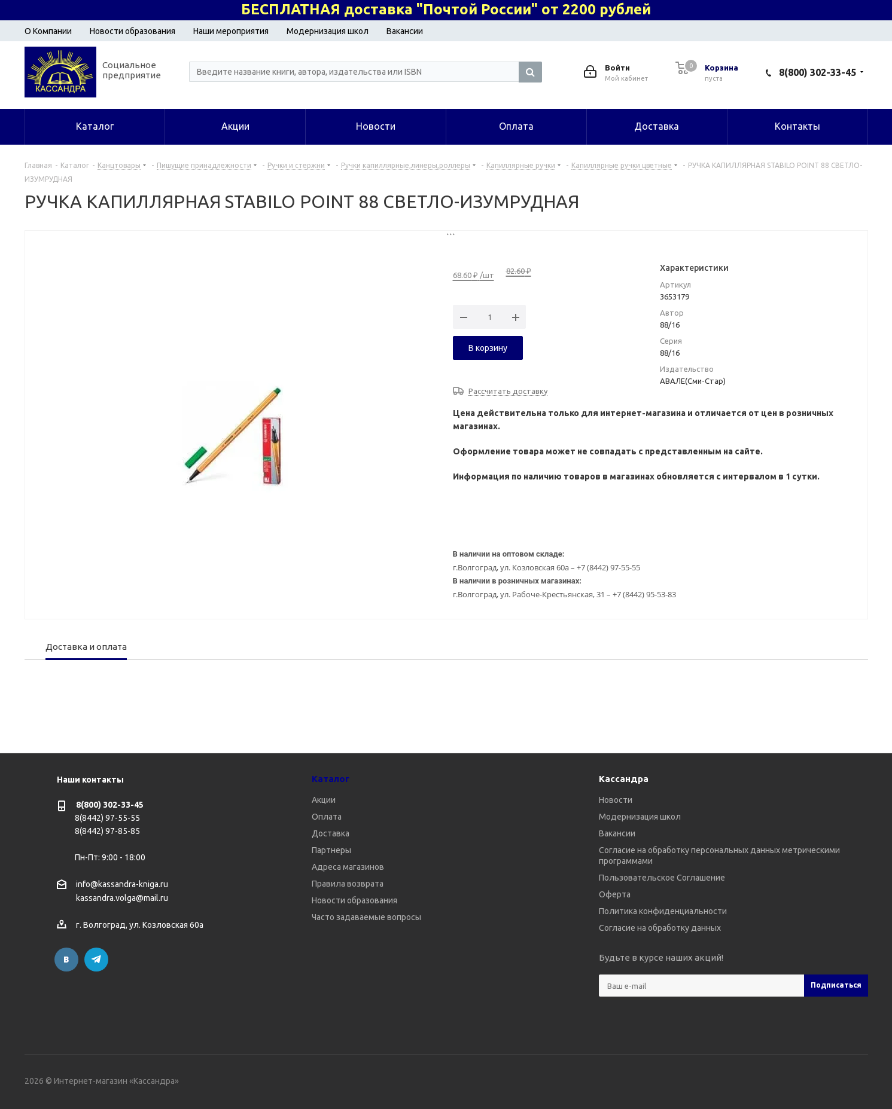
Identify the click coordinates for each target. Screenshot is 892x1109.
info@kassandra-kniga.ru (122, 884)
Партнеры (331, 850)
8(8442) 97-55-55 (107, 818)
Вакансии (404, 31)
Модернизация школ (328, 31)
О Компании (48, 31)
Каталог (330, 779)
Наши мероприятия (231, 31)
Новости (615, 800)
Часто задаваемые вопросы (366, 917)
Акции (324, 800)
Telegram (96, 959)
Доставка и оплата (86, 646)
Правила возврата (347, 883)
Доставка (330, 833)
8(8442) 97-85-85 (107, 831)
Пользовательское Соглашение (662, 877)
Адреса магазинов (348, 867)
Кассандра (624, 779)
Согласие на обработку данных (660, 928)
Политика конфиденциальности (663, 911)
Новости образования (132, 31)
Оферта (615, 894)
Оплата (327, 816)
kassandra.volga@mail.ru (122, 898)
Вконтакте (66, 959)
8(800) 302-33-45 (817, 72)
